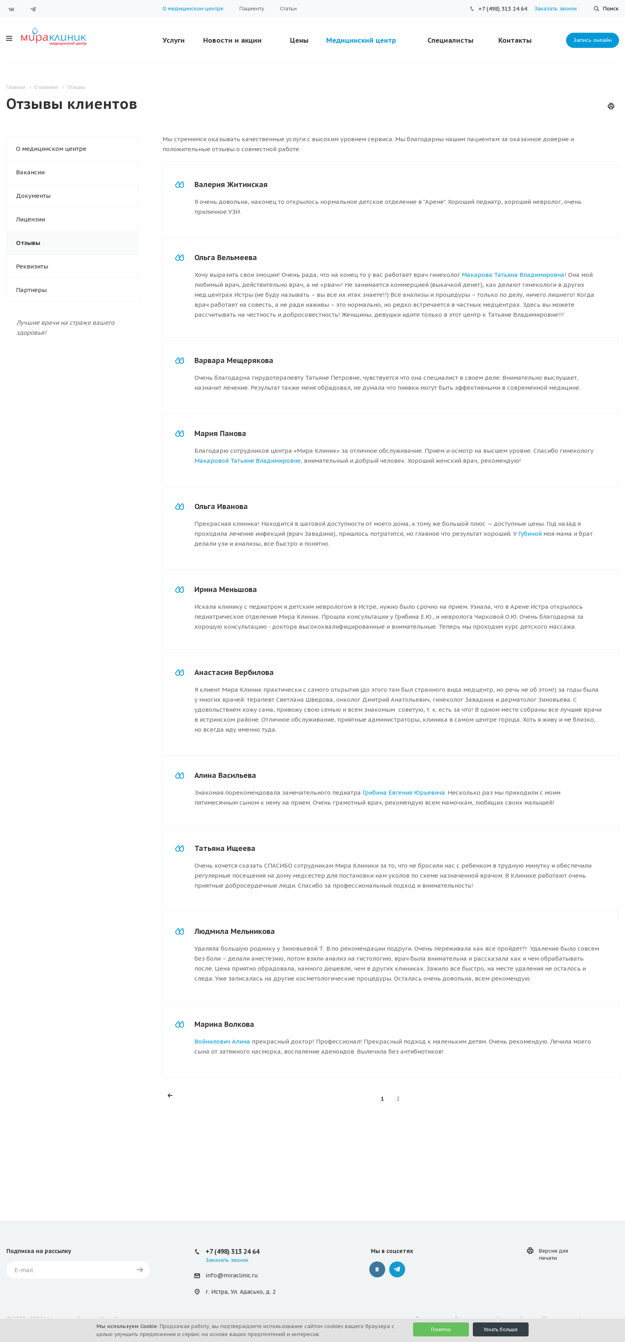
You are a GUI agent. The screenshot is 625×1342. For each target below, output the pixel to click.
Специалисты (450, 40)
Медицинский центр (361, 40)
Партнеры (31, 290)
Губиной (530, 533)
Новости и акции (232, 40)
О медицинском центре (193, 8)
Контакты (515, 40)
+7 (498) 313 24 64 (502, 8)
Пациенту (251, 8)
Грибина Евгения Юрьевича (403, 792)
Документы (33, 195)
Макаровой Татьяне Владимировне (247, 460)
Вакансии (30, 172)
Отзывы (28, 243)
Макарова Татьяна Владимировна (513, 274)
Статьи (288, 8)
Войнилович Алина (222, 1041)
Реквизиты (32, 266)
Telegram (33, 9)
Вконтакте (11, 9)
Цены (299, 40)
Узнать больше (501, 1329)
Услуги (174, 40)
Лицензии (30, 219)
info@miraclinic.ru (232, 1275)
